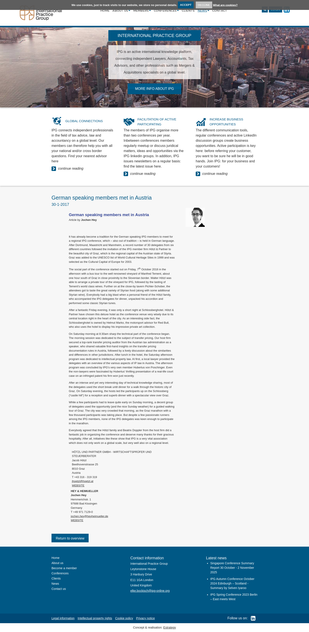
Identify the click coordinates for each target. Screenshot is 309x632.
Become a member (64, 568)
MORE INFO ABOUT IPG (154, 89)
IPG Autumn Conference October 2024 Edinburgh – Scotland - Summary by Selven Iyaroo (232, 583)
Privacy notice (145, 618)
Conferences (166, 10)
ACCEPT (185, 4)
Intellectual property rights (95, 618)
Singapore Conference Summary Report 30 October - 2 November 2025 (232, 567)
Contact (219, 10)
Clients (188, 10)
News (203, 10)
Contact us (59, 588)
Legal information (63, 618)
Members (142, 10)
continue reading (67, 168)
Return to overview (70, 538)
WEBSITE (78, 485)
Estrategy (169, 627)
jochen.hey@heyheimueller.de (89, 516)
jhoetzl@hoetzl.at (82, 481)
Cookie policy (124, 618)
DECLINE (204, 4)
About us (121, 10)
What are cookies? (225, 4)
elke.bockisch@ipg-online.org (150, 590)
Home (104, 10)
